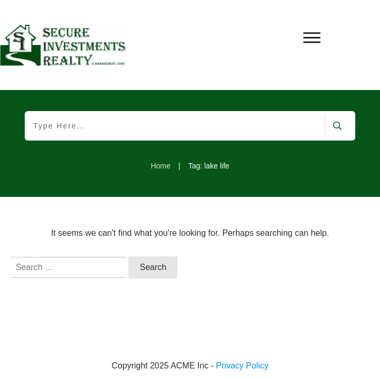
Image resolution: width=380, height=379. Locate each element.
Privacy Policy (242, 365)
